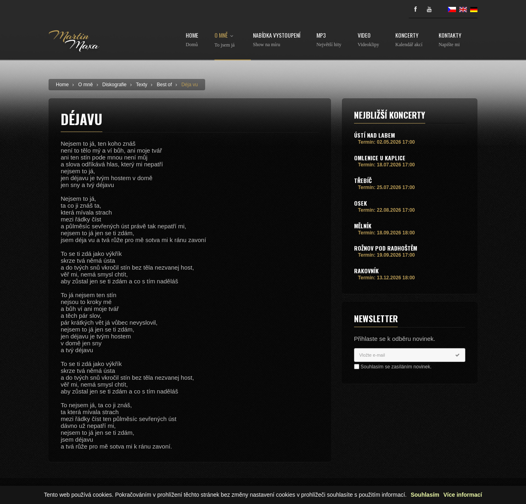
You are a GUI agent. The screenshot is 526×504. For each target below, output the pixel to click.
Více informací (462, 495)
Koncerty (408, 39)
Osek (360, 203)
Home (192, 39)
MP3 (328, 39)
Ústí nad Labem (374, 135)
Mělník (362, 225)
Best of (164, 84)
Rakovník (366, 270)
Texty (141, 84)
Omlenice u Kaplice (379, 157)
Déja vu (189, 84)
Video (368, 39)
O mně (225, 40)
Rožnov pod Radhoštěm (385, 248)
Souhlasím (425, 495)
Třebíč (363, 180)
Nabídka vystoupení (276, 39)
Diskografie (114, 84)
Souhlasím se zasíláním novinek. (396, 367)
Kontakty (450, 39)
